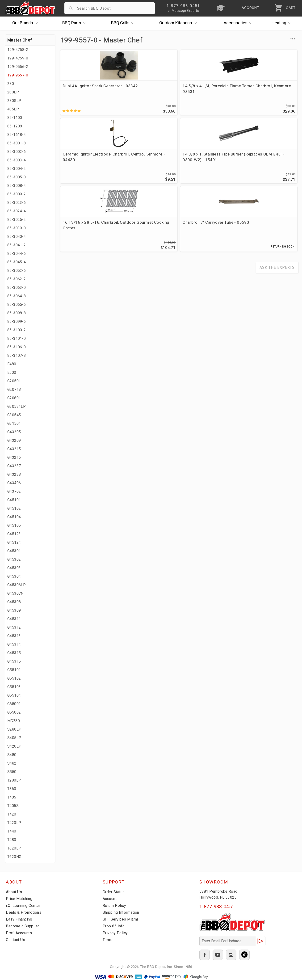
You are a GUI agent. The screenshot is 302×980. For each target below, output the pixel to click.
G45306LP (16, 585)
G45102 (14, 508)
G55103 (14, 687)
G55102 (14, 678)
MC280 (13, 721)
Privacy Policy (116, 932)
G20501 (14, 381)
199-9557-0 (17, 75)
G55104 (14, 695)
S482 (12, 763)
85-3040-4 (16, 236)
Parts (75, 23)
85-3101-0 (16, 338)
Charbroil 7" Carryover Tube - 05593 (143, 159)
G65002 (14, 712)
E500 (11, 372)
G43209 (14, 440)
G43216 (14, 457)
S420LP (14, 746)
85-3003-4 (16, 160)
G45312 (14, 627)
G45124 (14, 542)
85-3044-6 (16, 253)
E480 (11, 364)
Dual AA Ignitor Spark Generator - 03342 (82, 89)
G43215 (14, 449)
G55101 (14, 670)
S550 (12, 772)
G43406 (14, 483)
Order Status (115, 891)
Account (110, 898)
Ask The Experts (277, 204)
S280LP (14, 729)
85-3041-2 (16, 245)
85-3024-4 (16, 211)
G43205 (14, 432)
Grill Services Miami (121, 919)
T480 (11, 839)
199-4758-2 (17, 49)
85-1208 (14, 126)
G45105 (14, 525)
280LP (13, 92)
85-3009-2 (16, 194)
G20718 (14, 389)
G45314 (14, 644)
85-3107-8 (16, 355)
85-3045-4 (16, 262)
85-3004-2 (16, 168)
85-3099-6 (16, 321)
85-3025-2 (16, 219)
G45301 (14, 551)
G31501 (14, 423)
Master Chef (19, 40)
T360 (11, 789)
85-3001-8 (16, 143)
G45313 (14, 636)
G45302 (14, 559)
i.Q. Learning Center (24, 905)
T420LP (14, 822)
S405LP (14, 738)
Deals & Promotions (24, 912)
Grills (124, 23)
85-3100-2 (16, 330)
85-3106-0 (16, 347)
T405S (13, 805)
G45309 (14, 610)
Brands (26, 23)
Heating (282, 23)
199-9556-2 (17, 66)
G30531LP (16, 406)
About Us (14, 891)
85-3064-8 (16, 296)
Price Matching (20, 898)
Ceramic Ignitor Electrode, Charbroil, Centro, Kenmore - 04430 (209, 92)
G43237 (14, 466)
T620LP (14, 848)
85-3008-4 (16, 185)
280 (10, 83)
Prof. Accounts (20, 932)
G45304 (14, 576)
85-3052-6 (16, 270)
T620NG (14, 856)
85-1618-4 (16, 134)
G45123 (14, 534)
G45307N (15, 593)
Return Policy (115, 905)
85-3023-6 (16, 202)
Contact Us (16, 939)
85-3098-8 (16, 313)
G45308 (14, 602)
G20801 (14, 398)
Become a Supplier (23, 926)
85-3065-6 (16, 304)
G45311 (14, 619)
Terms (109, 939)
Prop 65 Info (114, 926)
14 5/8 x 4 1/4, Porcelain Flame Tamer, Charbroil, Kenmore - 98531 (146, 92)
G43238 (14, 474)
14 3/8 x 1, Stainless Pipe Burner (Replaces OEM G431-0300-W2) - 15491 (267, 92)
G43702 (14, 491)
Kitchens (179, 23)
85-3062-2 (16, 279)
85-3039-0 (16, 228)
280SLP (14, 100)
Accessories (239, 23)
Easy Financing (20, 919)
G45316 (14, 661)
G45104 (14, 517)
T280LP (14, 780)
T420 (11, 814)
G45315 (14, 653)
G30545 (14, 415)
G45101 (14, 500)
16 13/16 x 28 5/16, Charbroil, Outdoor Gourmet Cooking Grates (86, 162)
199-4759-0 (17, 58)
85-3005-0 (16, 177)
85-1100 (14, 117)
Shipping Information (122, 912)
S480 (12, 755)
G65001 (14, 704)
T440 (11, 831)
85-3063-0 (16, 287)
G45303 (14, 568)
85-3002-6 (16, 151)
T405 (11, 797)
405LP (13, 109)
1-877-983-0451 (217, 906)
